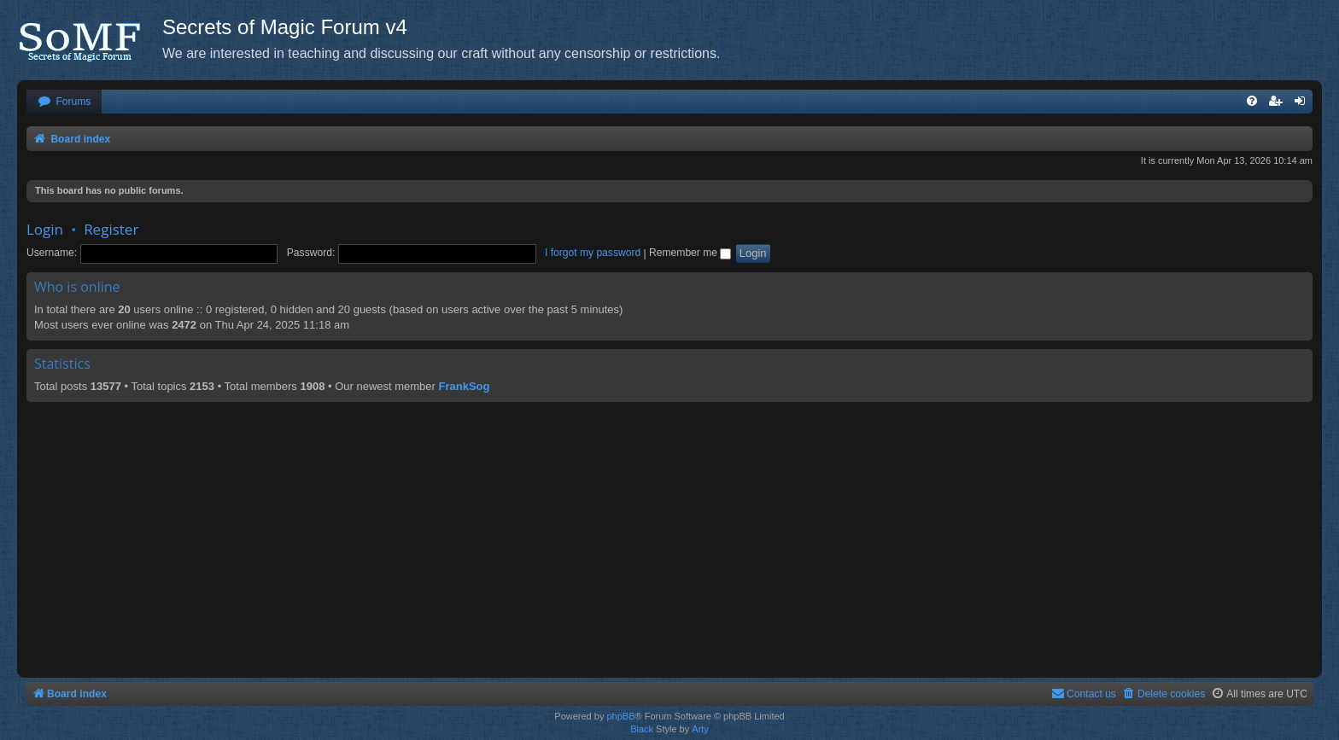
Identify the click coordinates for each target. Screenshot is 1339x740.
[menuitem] (64, 102)
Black (641, 729)
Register (111, 229)
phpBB (620, 716)
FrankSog (464, 386)
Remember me (690, 253)
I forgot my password (592, 253)
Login (44, 229)
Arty (700, 729)
